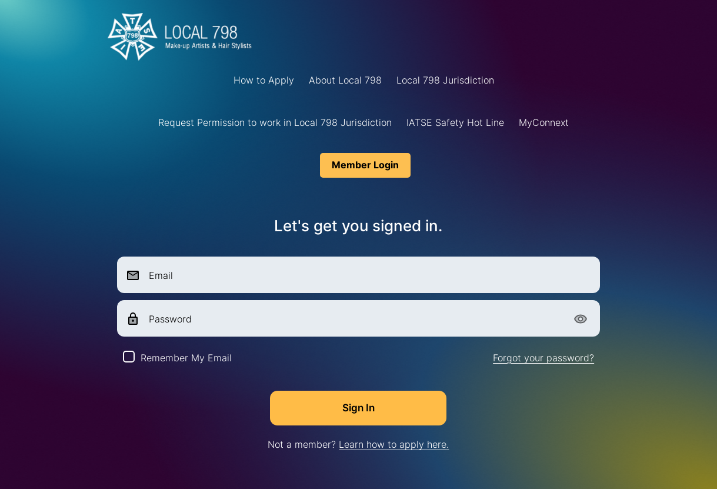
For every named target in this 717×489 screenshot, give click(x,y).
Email (161, 275)
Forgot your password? (543, 358)
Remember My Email (186, 358)
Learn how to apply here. (394, 444)
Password (170, 319)
